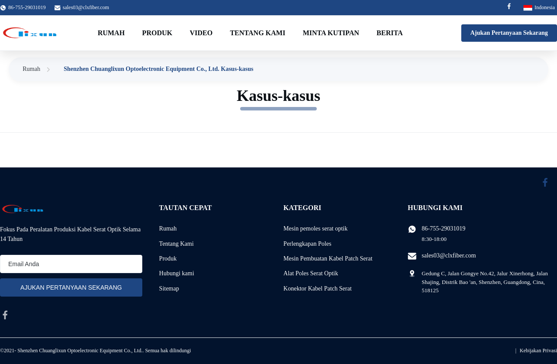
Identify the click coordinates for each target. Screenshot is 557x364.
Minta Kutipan (331, 33)
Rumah (110, 33)
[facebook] (5, 315)
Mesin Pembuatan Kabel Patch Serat (327, 258)
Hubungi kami (177, 273)
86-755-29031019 (443, 228)
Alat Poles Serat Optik (310, 273)
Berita (389, 33)
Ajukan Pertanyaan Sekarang (509, 33)
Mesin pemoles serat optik (315, 228)
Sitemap (169, 288)
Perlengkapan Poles (307, 243)
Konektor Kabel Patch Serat (317, 288)
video (201, 33)
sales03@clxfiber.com (86, 7)
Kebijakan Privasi (538, 350)
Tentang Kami (257, 33)
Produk (157, 33)
